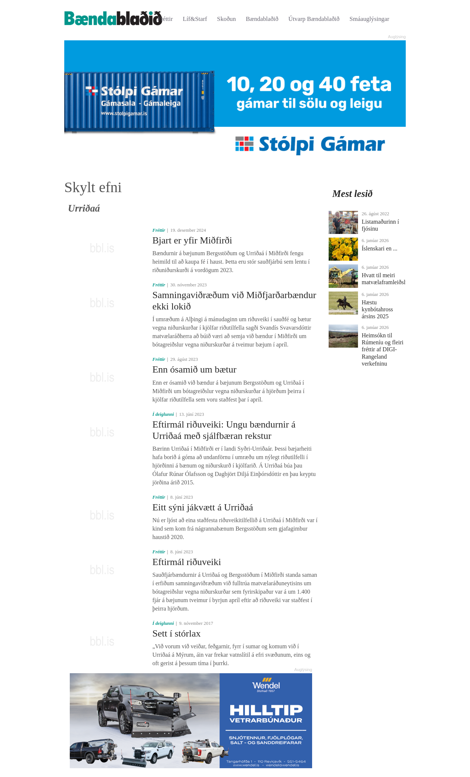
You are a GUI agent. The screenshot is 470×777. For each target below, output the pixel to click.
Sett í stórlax (176, 633)
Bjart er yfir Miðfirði (192, 240)
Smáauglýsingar (369, 18)
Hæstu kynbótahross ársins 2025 (377, 309)
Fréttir (165, 18)
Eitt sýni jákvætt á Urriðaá (202, 507)
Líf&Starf (195, 18)
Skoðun (226, 18)
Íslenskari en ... (379, 248)
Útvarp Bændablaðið (313, 18)
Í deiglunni (163, 414)
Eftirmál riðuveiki (186, 562)
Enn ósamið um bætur (194, 369)
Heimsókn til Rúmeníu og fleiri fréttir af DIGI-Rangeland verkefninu (383, 349)
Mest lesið (352, 193)
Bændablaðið (262, 18)
